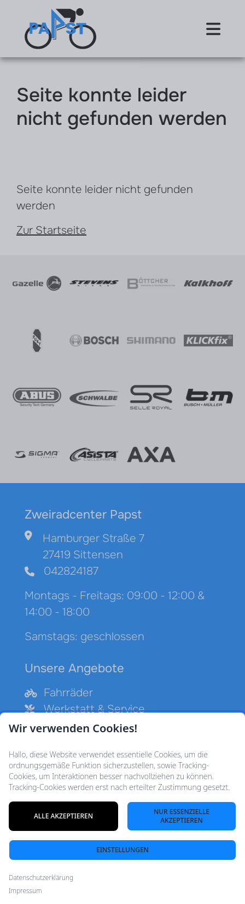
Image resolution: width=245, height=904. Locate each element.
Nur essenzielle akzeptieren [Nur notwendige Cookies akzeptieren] (181, 816)
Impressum (25, 891)
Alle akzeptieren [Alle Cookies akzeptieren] (63, 816)
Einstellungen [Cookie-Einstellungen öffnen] (122, 849)
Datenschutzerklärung (41, 877)
